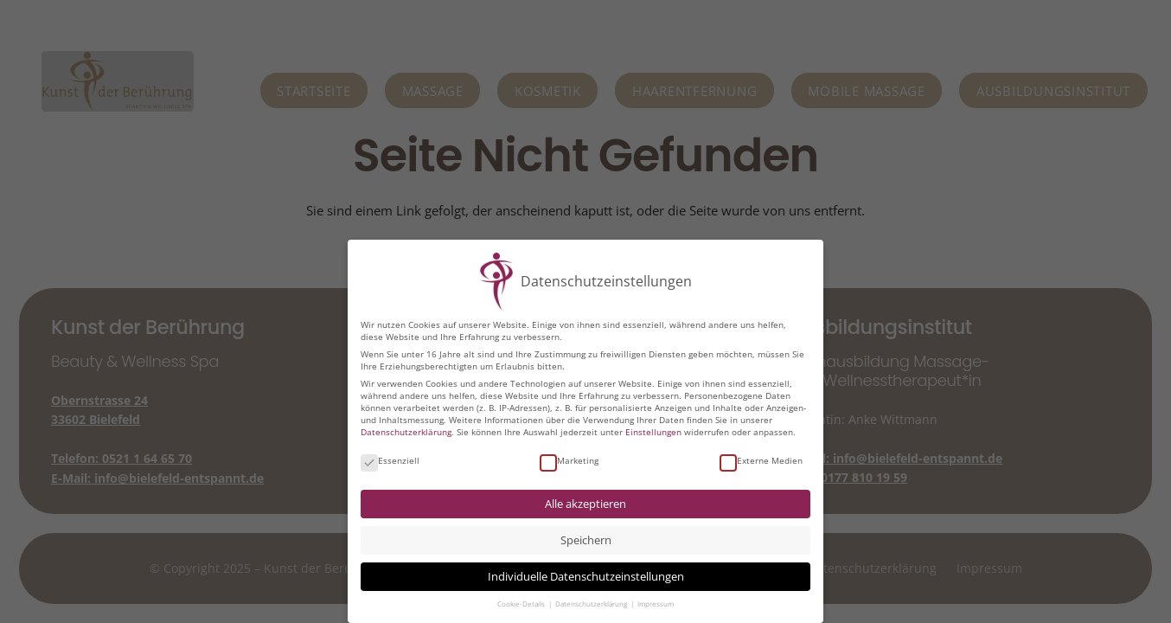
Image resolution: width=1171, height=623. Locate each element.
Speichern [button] (585, 540)
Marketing (569, 460)
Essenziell (390, 460)
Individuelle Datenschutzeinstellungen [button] (586, 576)
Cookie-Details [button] (522, 604)
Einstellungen (653, 432)
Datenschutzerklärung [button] (592, 604)
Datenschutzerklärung (406, 432)
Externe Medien (761, 460)
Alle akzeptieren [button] (585, 504)
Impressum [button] (655, 604)
